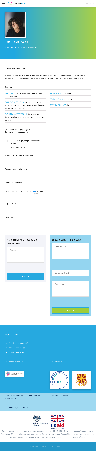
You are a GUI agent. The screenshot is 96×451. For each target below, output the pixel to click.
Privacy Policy (61, 446)
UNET (45, 446)
